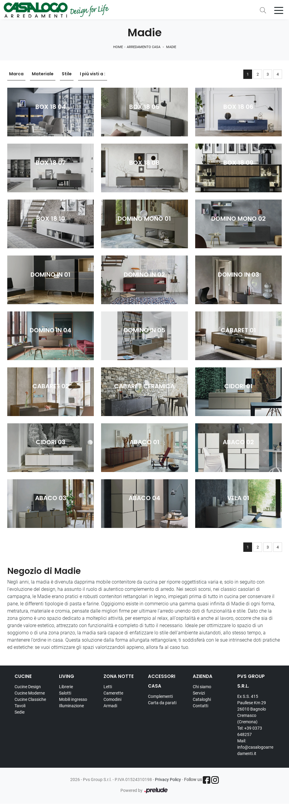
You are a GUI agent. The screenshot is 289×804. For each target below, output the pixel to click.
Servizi (199, 693)
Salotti (65, 693)
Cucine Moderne (30, 693)
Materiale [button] (43, 74)
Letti (107, 686)
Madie (171, 47)
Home (118, 47)
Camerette (113, 693)
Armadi (110, 705)
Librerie (66, 686)
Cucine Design (28, 686)
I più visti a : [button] (92, 74)
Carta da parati (162, 702)
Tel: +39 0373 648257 (249, 731)
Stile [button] (67, 74)
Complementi (160, 696)
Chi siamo (202, 686)
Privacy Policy (168, 779)
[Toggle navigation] (279, 10)
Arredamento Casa (143, 47)
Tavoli (20, 705)
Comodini (112, 699)
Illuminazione (71, 705)
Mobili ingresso (73, 699)
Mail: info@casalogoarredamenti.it (255, 747)
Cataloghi (202, 699)
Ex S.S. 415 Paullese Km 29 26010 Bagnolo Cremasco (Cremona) (251, 709)
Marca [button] (16, 74)
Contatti (200, 705)
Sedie (20, 712)
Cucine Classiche (30, 699)
